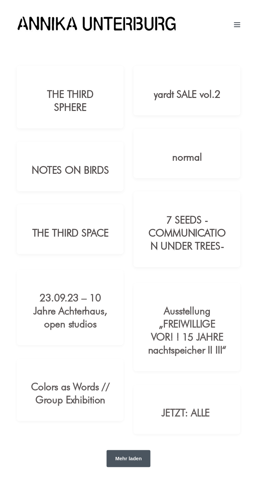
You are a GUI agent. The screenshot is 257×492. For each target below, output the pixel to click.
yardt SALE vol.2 (187, 94)
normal (186, 156)
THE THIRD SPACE (70, 232)
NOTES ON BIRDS (70, 169)
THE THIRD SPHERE (70, 100)
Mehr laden (128, 458)
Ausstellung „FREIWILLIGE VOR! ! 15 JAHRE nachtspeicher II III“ (187, 335)
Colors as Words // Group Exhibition (70, 398)
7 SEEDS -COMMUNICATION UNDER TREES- (186, 232)
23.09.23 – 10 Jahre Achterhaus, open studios (70, 316)
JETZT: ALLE (186, 418)
